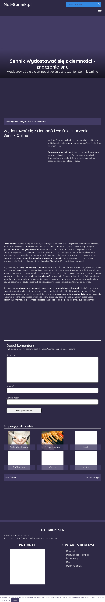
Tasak (85, 447)
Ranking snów (74, 565)
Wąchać (52, 467)
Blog (68, 562)
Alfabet (11, 477)
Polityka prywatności (77, 554)
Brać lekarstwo (19, 467)
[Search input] (82, 4)
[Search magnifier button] (99, 4)
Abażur (86, 467)
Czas (98, 143)
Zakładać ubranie (52, 447)
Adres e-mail (13, 398)
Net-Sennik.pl (18, 4)
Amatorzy (92, 477)
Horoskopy (72, 558)
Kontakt (70, 551)
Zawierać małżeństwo (19, 447)
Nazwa (10, 386)
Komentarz (12, 355)
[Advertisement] (52, 97)
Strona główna (12, 121)
